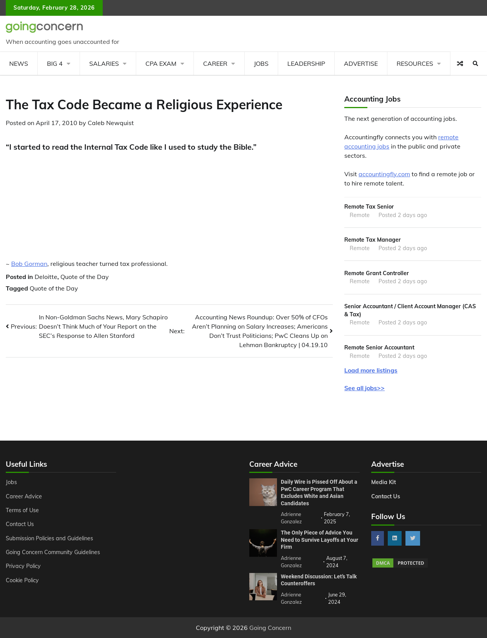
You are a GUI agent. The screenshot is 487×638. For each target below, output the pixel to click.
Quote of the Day (84, 277)
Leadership (306, 63)
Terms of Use (22, 510)
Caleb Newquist (111, 123)
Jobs (261, 63)
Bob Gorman (29, 263)
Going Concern (270, 627)
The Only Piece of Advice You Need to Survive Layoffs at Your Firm (319, 539)
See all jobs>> (364, 388)
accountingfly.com (384, 174)
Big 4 (55, 63)
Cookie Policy (22, 580)
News (18, 63)
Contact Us (20, 524)
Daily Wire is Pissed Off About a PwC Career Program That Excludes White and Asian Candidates (319, 492)
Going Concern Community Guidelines (53, 552)
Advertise (361, 63)
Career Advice (24, 496)
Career (215, 63)
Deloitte (46, 277)
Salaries (104, 63)
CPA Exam (161, 63)
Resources (415, 63)
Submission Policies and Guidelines (49, 538)
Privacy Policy (23, 566)
